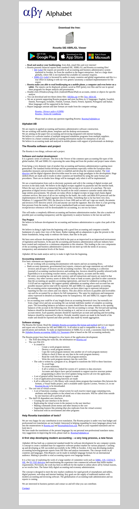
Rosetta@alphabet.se (91, 119)
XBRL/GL (38, 77)
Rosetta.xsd (81, 339)
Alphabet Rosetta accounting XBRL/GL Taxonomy (47, 332)
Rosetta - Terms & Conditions (48, 114)
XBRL (98, 460)
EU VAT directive (37, 462)
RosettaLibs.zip (42, 386)
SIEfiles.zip (72, 97)
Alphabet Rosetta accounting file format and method (74, 325)
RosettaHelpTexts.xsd (67, 425)
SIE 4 (103, 327)
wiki (40, 70)
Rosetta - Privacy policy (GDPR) (49, 111)
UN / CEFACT (108, 460)
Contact (26, 488)
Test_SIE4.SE (90, 97)
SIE (35, 70)
